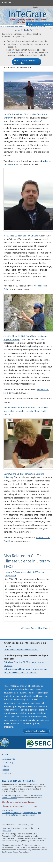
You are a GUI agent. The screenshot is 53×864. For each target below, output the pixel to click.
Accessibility (8, 762)
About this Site (9, 759)
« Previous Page (28, 628)
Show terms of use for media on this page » (20, 806)
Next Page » (43, 628)
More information (7, 810)
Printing (6, 766)
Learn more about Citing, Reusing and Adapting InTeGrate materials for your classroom (21, 813)
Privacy (6, 769)
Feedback (7, 773)
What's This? (7, 831)
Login (35, 7)
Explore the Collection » (36, 730)
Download (32, 24)
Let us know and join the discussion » (21, 649)
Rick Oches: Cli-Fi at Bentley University (22, 235)
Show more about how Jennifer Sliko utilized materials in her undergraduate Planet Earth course (26, 411)
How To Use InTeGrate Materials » (24, 61)
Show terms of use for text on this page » (19, 802)
